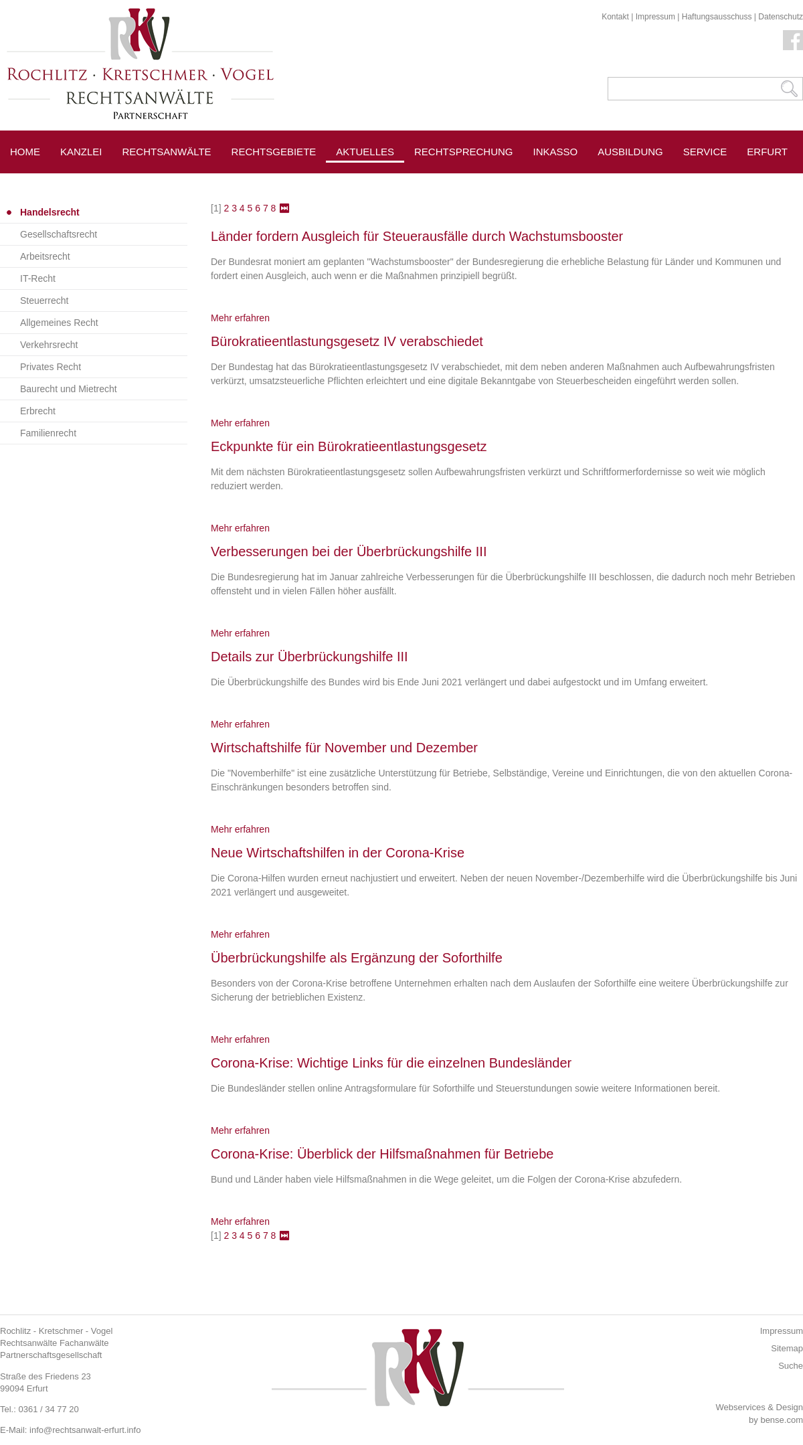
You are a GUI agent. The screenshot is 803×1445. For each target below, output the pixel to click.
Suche (790, 1366)
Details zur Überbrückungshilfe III (309, 656)
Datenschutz (780, 16)
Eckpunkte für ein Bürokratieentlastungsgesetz (348, 446)
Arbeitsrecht (45, 256)
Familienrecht (48, 433)
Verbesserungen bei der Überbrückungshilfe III (348, 551)
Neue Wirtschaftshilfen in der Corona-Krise (337, 852)
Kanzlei (81, 151)
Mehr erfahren (240, 318)
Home (25, 151)
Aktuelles (365, 151)
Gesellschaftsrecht (58, 234)
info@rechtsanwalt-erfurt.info (85, 1430)
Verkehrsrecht (49, 344)
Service (705, 151)
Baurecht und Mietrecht (68, 389)
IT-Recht (38, 278)
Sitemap (787, 1348)
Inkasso (555, 151)
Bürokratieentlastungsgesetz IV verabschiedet (347, 341)
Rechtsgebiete (274, 151)
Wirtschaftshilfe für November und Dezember (344, 747)
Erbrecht (38, 411)
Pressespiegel (456, 181)
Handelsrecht (50, 212)
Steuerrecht (44, 300)
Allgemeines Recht (59, 322)
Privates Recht (50, 366)
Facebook (793, 40)
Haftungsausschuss (717, 16)
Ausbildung (630, 151)
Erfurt (767, 151)
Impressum (655, 16)
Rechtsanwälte (166, 151)
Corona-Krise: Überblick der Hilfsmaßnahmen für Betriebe (382, 1153)
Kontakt (615, 16)
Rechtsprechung (463, 151)
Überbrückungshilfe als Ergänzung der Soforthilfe (357, 957)
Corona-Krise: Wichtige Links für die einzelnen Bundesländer (391, 1062)
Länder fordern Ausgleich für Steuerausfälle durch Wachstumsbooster (417, 236)
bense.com (781, 1420)
